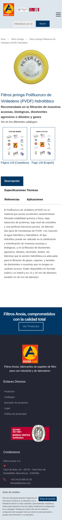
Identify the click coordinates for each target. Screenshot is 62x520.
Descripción (12, 181)
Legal (7, 408)
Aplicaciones (35, 199)
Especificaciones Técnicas (21, 190)
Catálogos (9, 397)
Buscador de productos (16, 402)
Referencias (12, 199)
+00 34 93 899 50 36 (21, 479)
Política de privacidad (15, 414)
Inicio (3, 39)
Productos (9, 391)
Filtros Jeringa (17, 39)
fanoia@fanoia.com (21, 483)
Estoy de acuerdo (47, 499)
